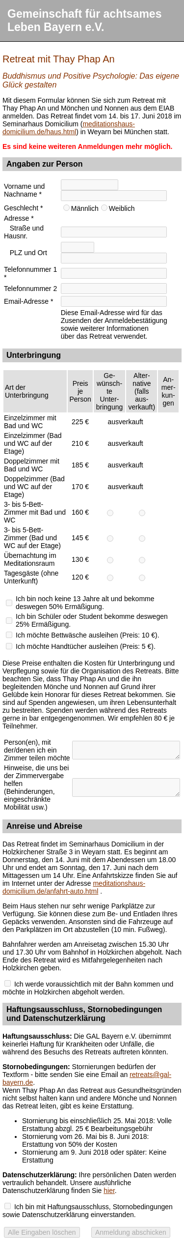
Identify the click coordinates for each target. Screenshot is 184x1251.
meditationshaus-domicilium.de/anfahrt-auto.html (73, 887)
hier (109, 1190)
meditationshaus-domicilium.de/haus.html (68, 128)
